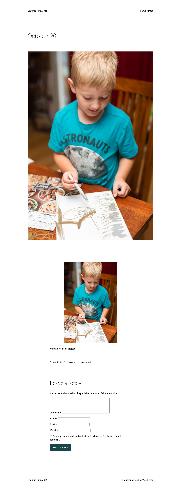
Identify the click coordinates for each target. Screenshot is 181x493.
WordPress (147, 483)
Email (53, 427)
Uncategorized (84, 362)
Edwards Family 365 (37, 10)
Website (54, 433)
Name (53, 421)
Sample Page (146, 10)
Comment (55, 415)
